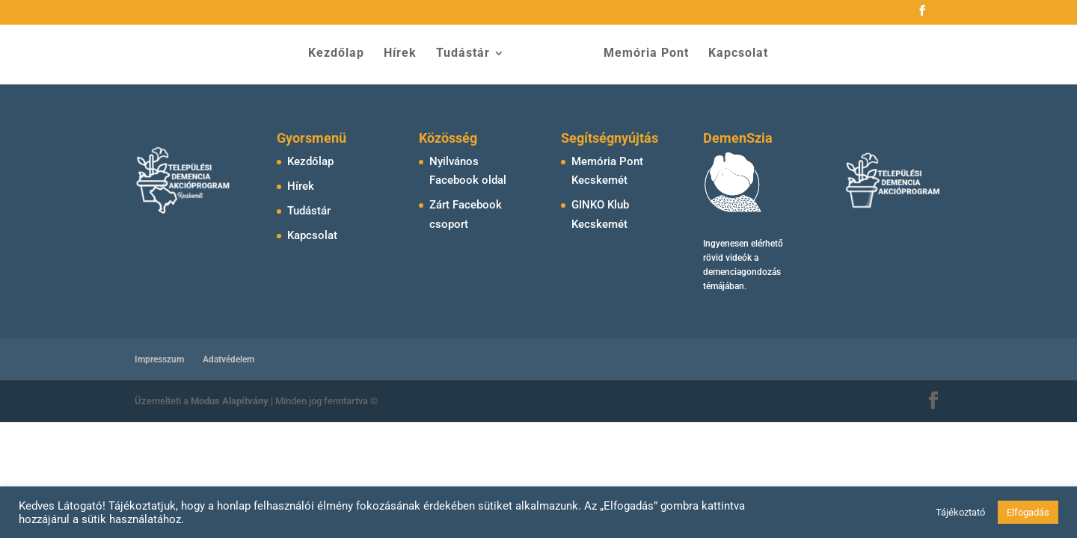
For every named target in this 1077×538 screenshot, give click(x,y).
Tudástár (468, 55)
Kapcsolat (733, 55)
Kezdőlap (341, 55)
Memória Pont (641, 55)
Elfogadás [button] (1028, 512)
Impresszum (159, 359)
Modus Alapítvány (231, 400)
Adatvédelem (228, 359)
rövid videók (727, 258)
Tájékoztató (960, 512)
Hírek (405, 55)
